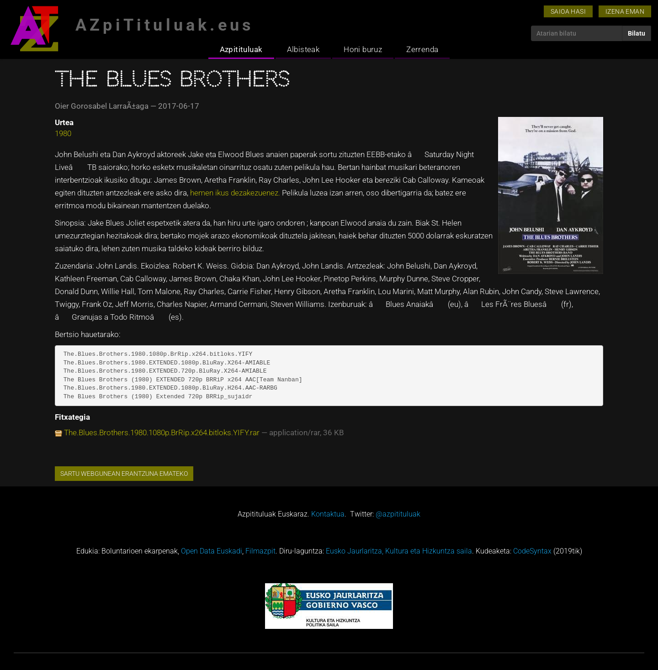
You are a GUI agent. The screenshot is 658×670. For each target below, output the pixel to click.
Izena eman (624, 11)
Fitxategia (72, 417)
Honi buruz (363, 49)
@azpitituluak (398, 514)
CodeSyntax (532, 551)
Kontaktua (328, 514)
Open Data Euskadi (211, 551)
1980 (63, 133)
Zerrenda (422, 49)
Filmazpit (260, 551)
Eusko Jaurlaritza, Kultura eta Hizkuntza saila (399, 551)
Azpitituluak (241, 49)
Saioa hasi (568, 11)
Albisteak (303, 49)
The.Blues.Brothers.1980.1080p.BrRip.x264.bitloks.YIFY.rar (162, 432)
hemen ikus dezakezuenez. (236, 192)
